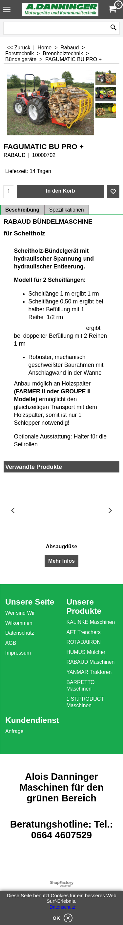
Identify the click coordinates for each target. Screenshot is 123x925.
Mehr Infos (61, 561)
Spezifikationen (66, 210)
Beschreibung (22, 210)
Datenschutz (62, 907)
